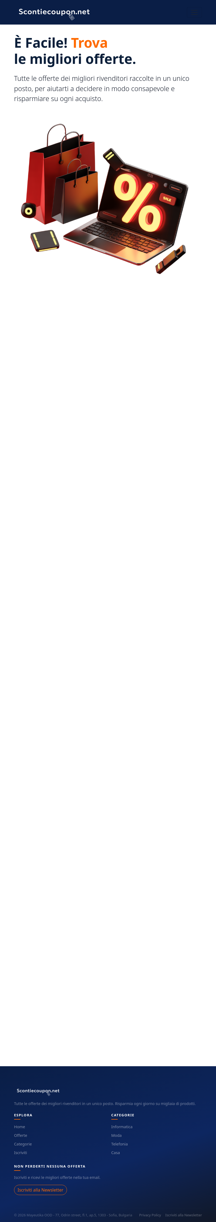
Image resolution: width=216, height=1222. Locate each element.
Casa (115, 1152)
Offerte (20, 1135)
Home (19, 1126)
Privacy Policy (150, 1215)
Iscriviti (20, 1152)
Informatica (122, 1126)
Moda (116, 1135)
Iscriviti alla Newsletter (40, 1190)
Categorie (23, 1144)
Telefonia (119, 1144)
